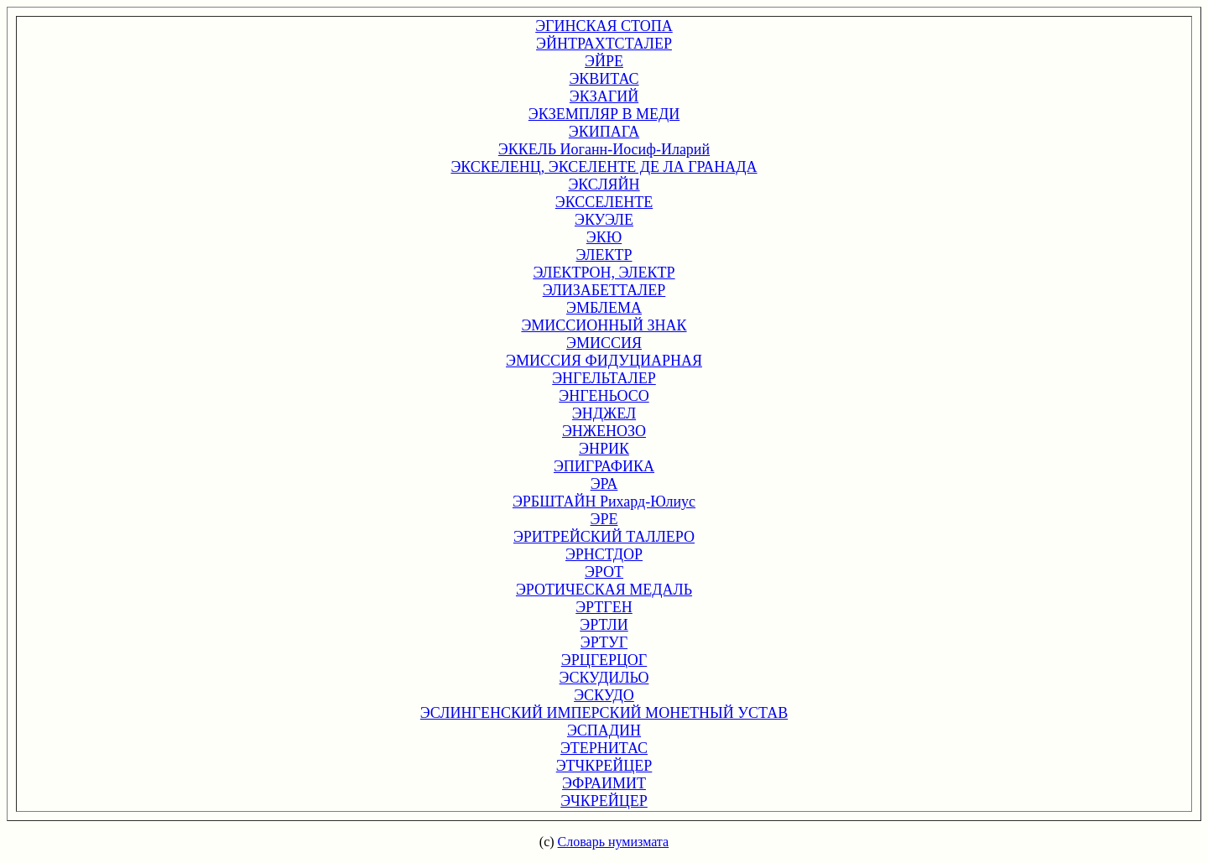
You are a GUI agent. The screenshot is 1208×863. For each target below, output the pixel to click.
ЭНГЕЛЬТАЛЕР (604, 378)
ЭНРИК (604, 448)
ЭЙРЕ (604, 61)
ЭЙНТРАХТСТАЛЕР (604, 43)
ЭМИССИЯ (604, 343)
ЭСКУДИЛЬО (604, 677)
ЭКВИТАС (603, 78)
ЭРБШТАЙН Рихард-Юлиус (604, 501)
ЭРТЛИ (603, 624)
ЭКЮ (604, 237)
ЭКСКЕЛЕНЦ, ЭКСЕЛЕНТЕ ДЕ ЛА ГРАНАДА (603, 167)
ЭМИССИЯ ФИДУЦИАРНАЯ (604, 360)
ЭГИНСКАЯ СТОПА (604, 26)
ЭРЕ (604, 519)
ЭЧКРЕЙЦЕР (604, 801)
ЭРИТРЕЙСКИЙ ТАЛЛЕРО (604, 536)
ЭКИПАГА (604, 131)
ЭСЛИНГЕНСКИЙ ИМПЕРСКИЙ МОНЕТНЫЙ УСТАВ (604, 712)
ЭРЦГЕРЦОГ (604, 660)
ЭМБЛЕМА (604, 307)
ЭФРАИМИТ (604, 783)
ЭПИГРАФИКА (604, 466)
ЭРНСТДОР (604, 554)
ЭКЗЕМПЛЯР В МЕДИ (604, 114)
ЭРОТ (604, 572)
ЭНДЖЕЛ (604, 413)
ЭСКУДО (604, 695)
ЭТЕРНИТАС (604, 748)
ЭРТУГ (604, 642)
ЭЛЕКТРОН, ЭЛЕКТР (603, 272)
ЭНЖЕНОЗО (604, 431)
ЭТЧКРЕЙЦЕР (604, 765)
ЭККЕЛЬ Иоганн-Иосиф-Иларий (604, 149)
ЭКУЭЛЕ (604, 219)
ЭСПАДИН (604, 730)
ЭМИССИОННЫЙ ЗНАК (603, 325)
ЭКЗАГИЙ (604, 96)
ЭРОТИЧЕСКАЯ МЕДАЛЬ (604, 589)
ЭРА (604, 484)
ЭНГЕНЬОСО (603, 395)
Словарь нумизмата (613, 841)
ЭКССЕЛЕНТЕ (604, 202)
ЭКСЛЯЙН (603, 184)
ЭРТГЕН (604, 607)
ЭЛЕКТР (604, 255)
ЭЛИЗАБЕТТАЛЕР (604, 290)
